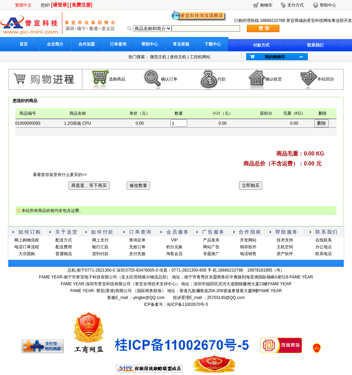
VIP (174, 240)
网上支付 (100, 240)
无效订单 (137, 247)
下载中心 (212, 44)
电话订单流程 (26, 247)
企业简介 (55, 44)
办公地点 (323, 247)
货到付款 (100, 253)
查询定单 (137, 240)
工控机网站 (200, 56)
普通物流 (63, 253)
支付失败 (137, 253)
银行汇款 (100, 247)
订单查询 (118, 44)
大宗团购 (26, 253)
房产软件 (285, 253)
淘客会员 (174, 253)
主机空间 (285, 247)
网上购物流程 (26, 240)
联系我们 (315, 45)
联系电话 (323, 253)
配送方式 (63, 240)
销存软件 (248, 247)
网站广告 (211, 247)
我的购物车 (275, 56)
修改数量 (138, 185)
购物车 (266, 5)
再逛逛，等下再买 (89, 185)
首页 (24, 44)
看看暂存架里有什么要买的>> (60, 174)
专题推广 (211, 253)
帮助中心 (149, 44)
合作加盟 (86, 44)
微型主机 (158, 56)
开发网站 (248, 240)
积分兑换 (174, 247)
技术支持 (285, 240)
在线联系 (323, 240)
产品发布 (211, 240)
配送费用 (63, 247)
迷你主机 (178, 56)
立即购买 (251, 185)
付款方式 (261, 45)
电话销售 (248, 253)
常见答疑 (181, 44)
